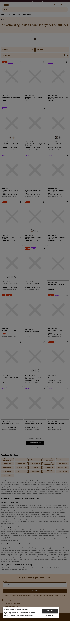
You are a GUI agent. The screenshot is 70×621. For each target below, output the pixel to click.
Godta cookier (50, 610)
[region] (31, 612)
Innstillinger (49, 615)
